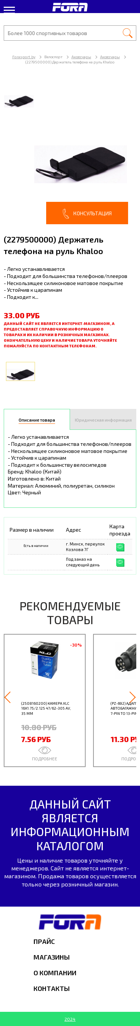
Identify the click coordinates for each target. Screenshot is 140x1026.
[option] (70, 152)
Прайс (44, 941)
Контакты (52, 988)
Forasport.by (23, 56)
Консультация (87, 214)
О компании (55, 973)
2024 (70, 1019)
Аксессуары (81, 56)
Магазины (52, 957)
